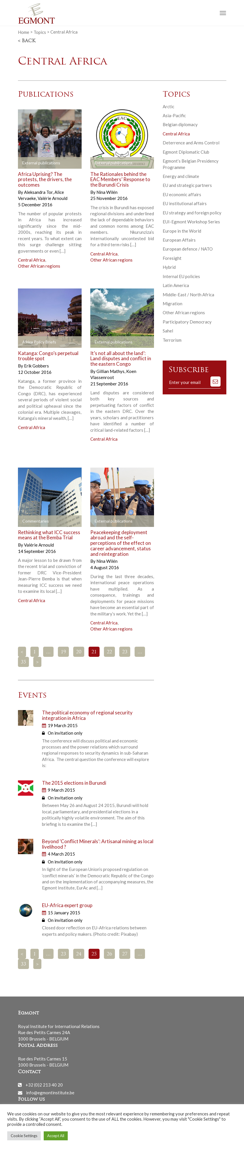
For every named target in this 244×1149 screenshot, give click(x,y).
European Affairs (179, 239)
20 (78, 652)
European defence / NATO (188, 248)
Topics (40, 31)
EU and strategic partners (187, 185)
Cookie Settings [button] (24, 1135)
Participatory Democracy (187, 321)
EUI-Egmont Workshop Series (191, 221)
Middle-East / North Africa (188, 294)
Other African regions (39, 266)
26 (109, 954)
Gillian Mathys (110, 371)
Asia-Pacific (174, 115)
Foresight (172, 258)
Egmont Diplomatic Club (186, 152)
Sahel (168, 330)
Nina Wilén (107, 192)
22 (109, 652)
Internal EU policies (181, 276)
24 (78, 954)
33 (23, 964)
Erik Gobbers (36, 365)
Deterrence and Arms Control (191, 142)
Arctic (168, 106)
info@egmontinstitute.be (50, 1092)
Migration (172, 303)
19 (63, 652)
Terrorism (172, 340)
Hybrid (169, 267)
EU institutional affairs (185, 203)
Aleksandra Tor (39, 192)
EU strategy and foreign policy (192, 212)
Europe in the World (182, 231)
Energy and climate (181, 176)
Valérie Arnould (52, 198)
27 (124, 954)
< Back (26, 41)
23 (124, 652)
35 (23, 662)
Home (23, 31)
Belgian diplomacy (180, 124)
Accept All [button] (55, 1135)
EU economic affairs (182, 194)
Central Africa (31, 259)
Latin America (176, 285)
